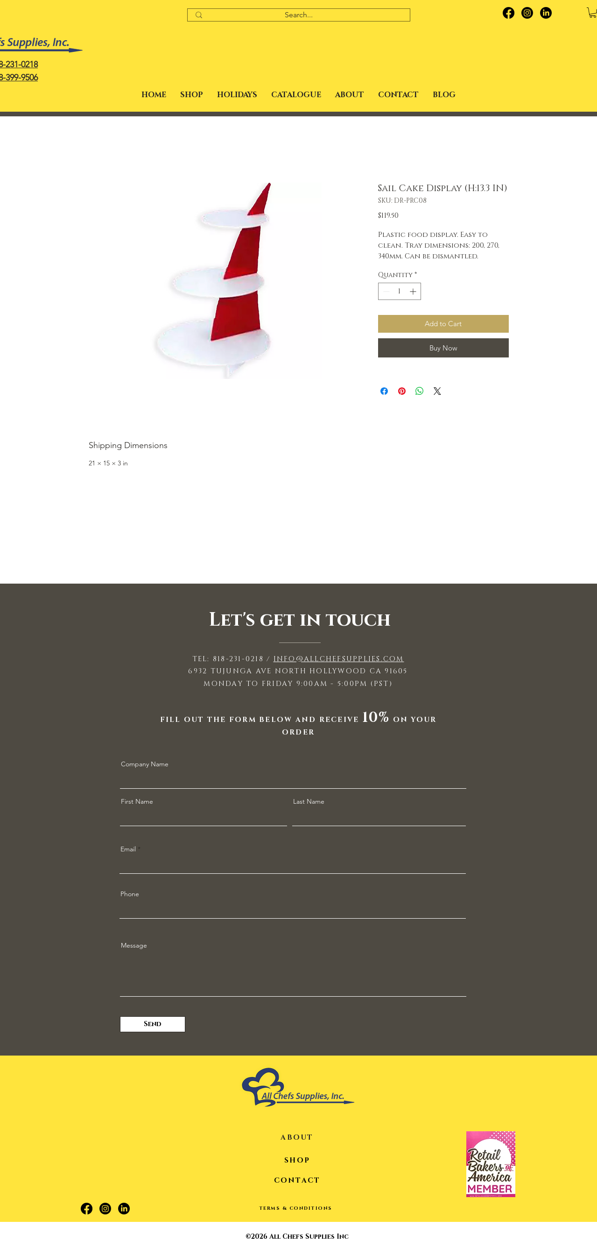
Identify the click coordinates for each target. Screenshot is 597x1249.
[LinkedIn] (546, 13)
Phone (129, 894)
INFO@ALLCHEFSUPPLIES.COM (339, 659)
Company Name (145, 764)
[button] (237, 95)
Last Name (308, 801)
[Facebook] (508, 13)
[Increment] (414, 291)
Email (128, 849)
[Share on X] (437, 391)
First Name (137, 801)
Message (134, 945)
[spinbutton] (399, 291)
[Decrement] (385, 291)
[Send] (152, 1024)
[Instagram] (527, 13)
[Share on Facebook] (384, 391)
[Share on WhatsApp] (419, 391)
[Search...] (299, 15)
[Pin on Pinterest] (401, 391)
